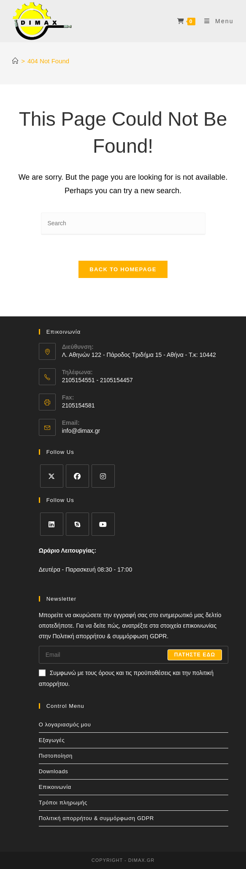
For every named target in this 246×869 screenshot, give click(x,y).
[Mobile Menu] (216, 21)
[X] (51, 476)
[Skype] (77, 524)
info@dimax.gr (81, 430)
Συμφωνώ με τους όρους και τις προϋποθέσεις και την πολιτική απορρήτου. (126, 678)
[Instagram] (103, 476)
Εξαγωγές (52, 740)
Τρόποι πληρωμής (63, 802)
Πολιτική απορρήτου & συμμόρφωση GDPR (96, 818)
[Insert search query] (123, 224)
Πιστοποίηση (56, 756)
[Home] (15, 61)
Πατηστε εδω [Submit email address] (195, 655)
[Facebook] (77, 476)
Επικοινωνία (55, 787)
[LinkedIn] (51, 524)
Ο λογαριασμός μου (65, 724)
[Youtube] (103, 524)
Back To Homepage (122, 269)
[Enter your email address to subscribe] (134, 655)
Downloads (53, 771)
